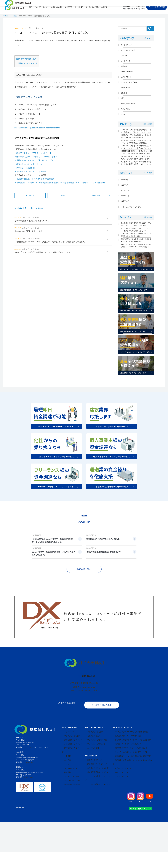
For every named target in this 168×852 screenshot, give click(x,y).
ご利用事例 (68, 7)
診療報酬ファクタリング (71, 770)
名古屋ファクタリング (123, 794)
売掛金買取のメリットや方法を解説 (128, 766)
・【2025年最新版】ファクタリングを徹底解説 (34, 185)
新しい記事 (30, 201)
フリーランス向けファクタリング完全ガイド (131, 782)
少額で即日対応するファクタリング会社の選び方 (133, 770)
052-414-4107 (92, 715)
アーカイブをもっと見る (132, 234)
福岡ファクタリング (122, 798)
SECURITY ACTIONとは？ (26, 65)
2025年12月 (127, 215)
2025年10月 (127, 228)
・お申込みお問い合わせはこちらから (30, 177)
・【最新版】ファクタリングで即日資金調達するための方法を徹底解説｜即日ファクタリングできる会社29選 (60, 189)
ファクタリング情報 (92, 7)
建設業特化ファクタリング (96, 794)
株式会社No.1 (7, 16)
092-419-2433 (89, 720)
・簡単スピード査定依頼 (24, 174)
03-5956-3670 (28, 777)
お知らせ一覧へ (84, 601)
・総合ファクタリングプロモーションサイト (33, 159)
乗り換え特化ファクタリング (96, 798)
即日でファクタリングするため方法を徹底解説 (132, 762)
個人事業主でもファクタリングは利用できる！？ (133, 778)
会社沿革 (65, 786)
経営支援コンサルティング (71, 778)
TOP (30, 7)
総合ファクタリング (93, 790)
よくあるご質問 (92, 778)
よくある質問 (79, 7)
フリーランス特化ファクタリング (98, 806)
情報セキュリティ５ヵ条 (27, 69)
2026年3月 (127, 202)
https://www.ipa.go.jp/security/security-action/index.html (37, 134)
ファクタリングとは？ (41, 7)
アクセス (65, 790)
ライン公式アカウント (143, 838)
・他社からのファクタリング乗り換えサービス (33, 166)
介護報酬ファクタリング (71, 774)
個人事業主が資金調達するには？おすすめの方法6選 (134, 790)
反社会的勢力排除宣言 (70, 810)
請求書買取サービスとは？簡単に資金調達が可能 (133, 786)
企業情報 (104, 7)
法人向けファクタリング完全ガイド (128, 774)
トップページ (67, 762)
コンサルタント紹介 (69, 794)
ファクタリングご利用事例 (96, 770)
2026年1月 (127, 208)
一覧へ (63, 201)
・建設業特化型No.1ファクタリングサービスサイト (35, 163)
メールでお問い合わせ (103, 735)
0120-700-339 (136, 6)
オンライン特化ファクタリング (97, 810)
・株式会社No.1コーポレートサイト (29, 170)
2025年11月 (127, 221)
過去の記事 (96, 201)
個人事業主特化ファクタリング (97, 802)
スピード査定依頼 (156, 7)
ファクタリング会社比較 (95, 774)
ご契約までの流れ (56, 7)
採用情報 (65, 798)
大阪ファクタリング (122, 802)
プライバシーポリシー (70, 806)
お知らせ (17, 16)
